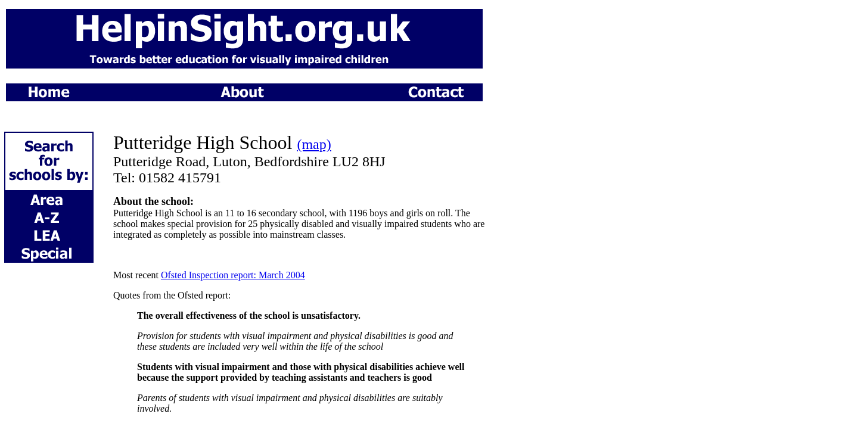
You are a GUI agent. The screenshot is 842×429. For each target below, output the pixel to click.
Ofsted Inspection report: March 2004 (233, 275)
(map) (314, 144)
